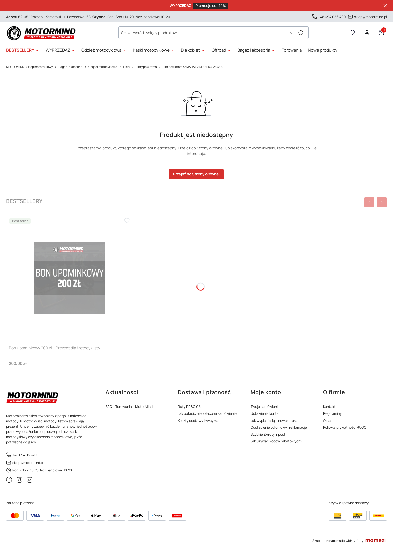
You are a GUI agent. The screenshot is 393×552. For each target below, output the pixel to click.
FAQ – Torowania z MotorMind (129, 406)
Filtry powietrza (146, 67)
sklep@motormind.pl (370, 16)
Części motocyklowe (102, 67)
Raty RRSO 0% (189, 406)
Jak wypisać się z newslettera (274, 420)
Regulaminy (332, 413)
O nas (327, 420)
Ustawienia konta (265, 413)
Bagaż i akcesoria (70, 67)
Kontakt (329, 406)
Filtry (126, 67)
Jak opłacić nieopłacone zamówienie (207, 413)
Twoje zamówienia (265, 406)
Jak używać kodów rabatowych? (276, 441)
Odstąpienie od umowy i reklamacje (279, 427)
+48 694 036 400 (332, 16)
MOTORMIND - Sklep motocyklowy (29, 67)
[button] (300, 33)
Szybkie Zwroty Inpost (268, 434)
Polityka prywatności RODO (344, 427)
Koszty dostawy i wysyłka (198, 420)
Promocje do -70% (210, 5)
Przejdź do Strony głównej (196, 174)
